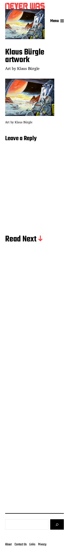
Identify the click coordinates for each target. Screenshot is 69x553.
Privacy (42, 544)
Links (32, 544)
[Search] (57, 524)
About (8, 544)
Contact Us (20, 544)
